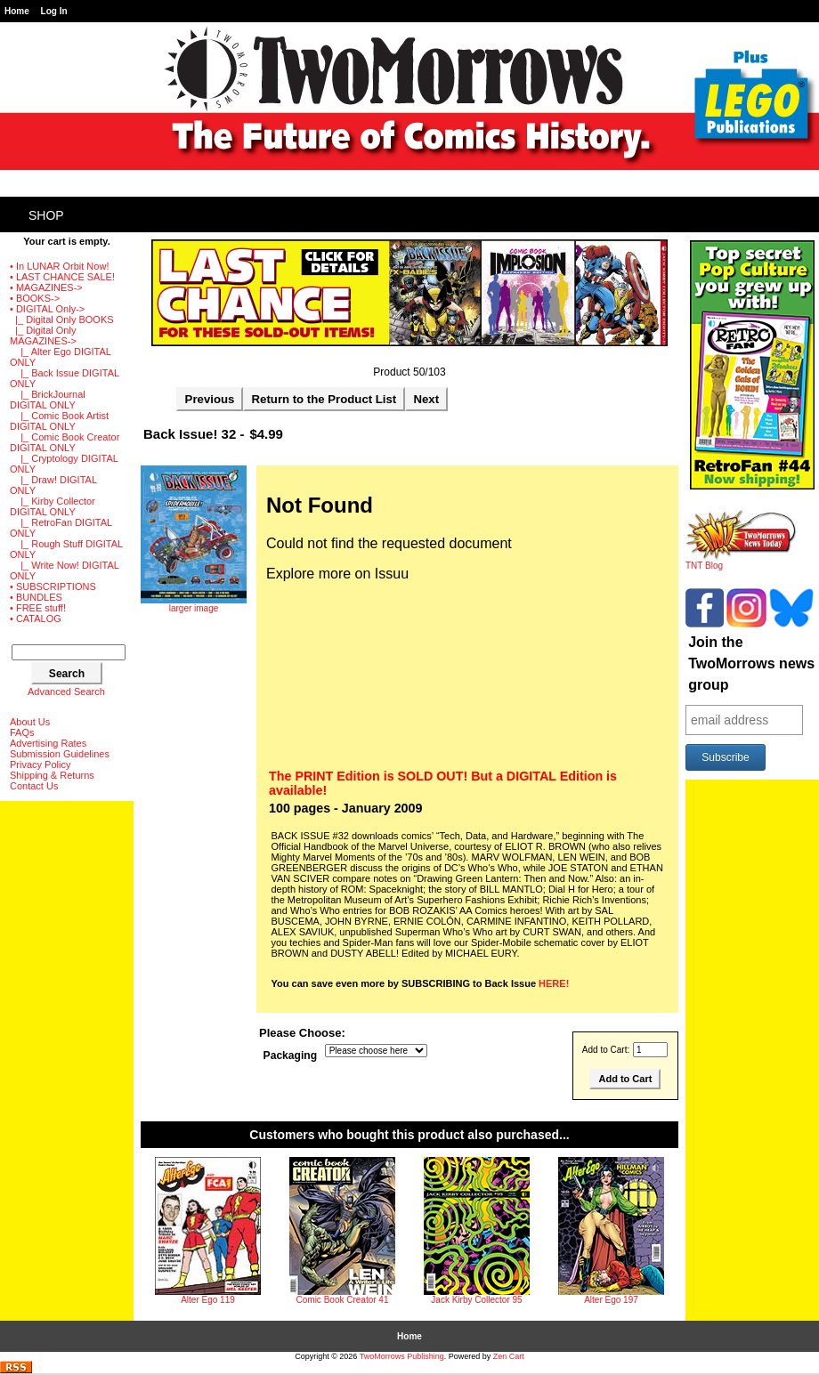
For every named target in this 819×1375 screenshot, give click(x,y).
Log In (54, 11)
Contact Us (34, 786)
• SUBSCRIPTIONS (53, 586)
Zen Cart (508, 1356)
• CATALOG (35, 618)
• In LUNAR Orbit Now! (59, 266)
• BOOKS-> (35, 298)
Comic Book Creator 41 (342, 1300)
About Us (30, 721)
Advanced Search (66, 691)
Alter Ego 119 (208, 1300)
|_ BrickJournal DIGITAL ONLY (47, 399)
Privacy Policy (40, 764)
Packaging (291, 1055)
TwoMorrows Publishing (402, 1356)
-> (47, 308)
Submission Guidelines (59, 753)
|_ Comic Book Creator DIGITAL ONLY (64, 442)
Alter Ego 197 (611, 1300)
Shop (46, 215)
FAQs (22, 732)
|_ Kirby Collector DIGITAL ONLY (52, 506)
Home (16, 11)
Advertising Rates (48, 743)
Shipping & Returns (52, 775)
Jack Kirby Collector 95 (476, 1300)
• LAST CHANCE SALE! (62, 276)
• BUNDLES (36, 597)
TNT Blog (741, 561)
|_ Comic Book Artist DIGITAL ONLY (59, 421)
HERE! (554, 983)
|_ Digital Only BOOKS (62, 319)
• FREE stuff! (38, 608)
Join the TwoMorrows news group (751, 663)
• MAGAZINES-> (46, 287)
